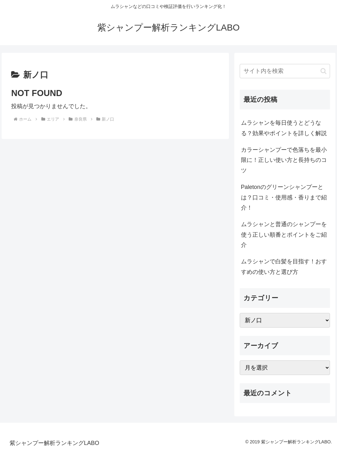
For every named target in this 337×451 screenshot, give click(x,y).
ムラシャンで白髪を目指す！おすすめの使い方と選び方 (284, 266)
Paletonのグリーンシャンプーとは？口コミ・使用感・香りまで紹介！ (284, 197)
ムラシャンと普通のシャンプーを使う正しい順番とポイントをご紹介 (284, 234)
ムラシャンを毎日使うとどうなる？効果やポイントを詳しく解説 (284, 128)
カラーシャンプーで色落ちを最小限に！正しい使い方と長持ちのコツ (284, 160)
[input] (285, 71)
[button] (323, 71)
